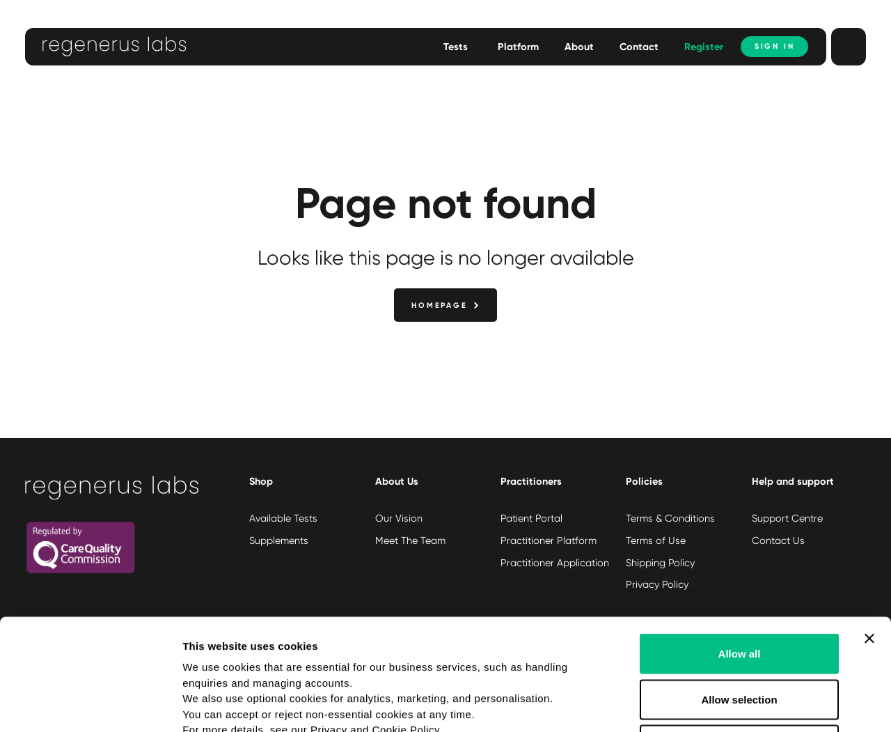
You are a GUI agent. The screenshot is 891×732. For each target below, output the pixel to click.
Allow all (739, 549)
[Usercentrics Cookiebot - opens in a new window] (90, 704)
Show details (730, 704)
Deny (739, 640)
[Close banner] (869, 534)
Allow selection (739, 595)
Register (703, 46)
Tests (455, 46)
